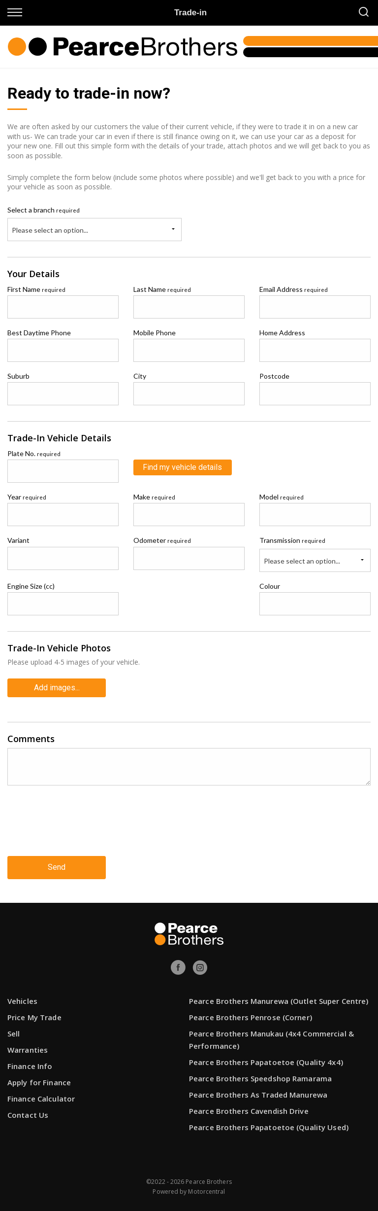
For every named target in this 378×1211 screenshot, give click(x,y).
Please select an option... (50, 230)
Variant (18, 540)
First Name (36, 289)
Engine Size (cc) (31, 586)
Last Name (162, 289)
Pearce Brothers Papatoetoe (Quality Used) (268, 1127)
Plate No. (34, 453)
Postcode (274, 376)
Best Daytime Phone (39, 332)
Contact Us (27, 1115)
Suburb (18, 376)
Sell (13, 1033)
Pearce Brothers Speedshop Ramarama (260, 1078)
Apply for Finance (39, 1082)
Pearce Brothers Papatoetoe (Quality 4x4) (266, 1062)
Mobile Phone (154, 332)
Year (26, 497)
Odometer (162, 540)
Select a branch (43, 210)
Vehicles (22, 1001)
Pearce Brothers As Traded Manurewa (258, 1095)
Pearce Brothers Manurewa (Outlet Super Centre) (279, 1001)
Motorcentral (206, 1191)
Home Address (282, 332)
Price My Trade (34, 1017)
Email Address (293, 289)
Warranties (27, 1050)
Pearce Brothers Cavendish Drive (249, 1111)
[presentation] (82, 828)
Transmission (292, 540)
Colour (269, 586)
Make (154, 497)
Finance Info (29, 1066)
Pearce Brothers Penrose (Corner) (250, 1017)
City (139, 376)
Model (281, 497)
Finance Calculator (41, 1099)
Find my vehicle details (182, 467)
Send (56, 867)
